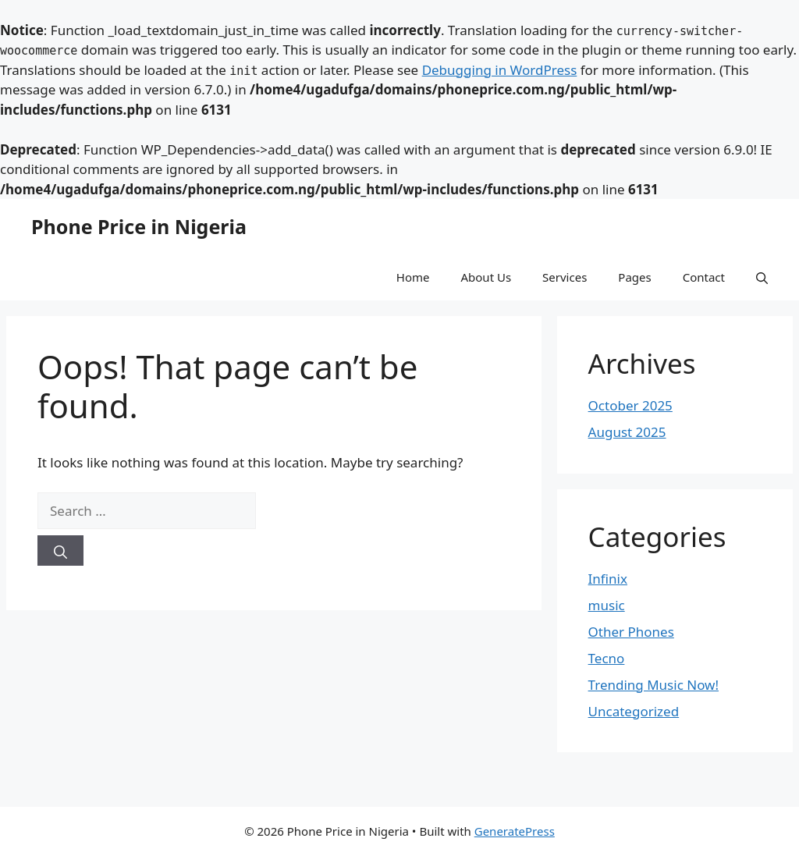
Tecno (606, 658)
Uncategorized (634, 711)
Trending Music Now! (653, 685)
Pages (634, 277)
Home (413, 277)
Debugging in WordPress (499, 70)
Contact (704, 277)
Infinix (607, 579)
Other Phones (631, 632)
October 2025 (630, 405)
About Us (485, 277)
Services (564, 277)
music (606, 605)
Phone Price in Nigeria (139, 226)
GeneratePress (514, 831)
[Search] (60, 550)
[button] (761, 277)
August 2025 (627, 432)
